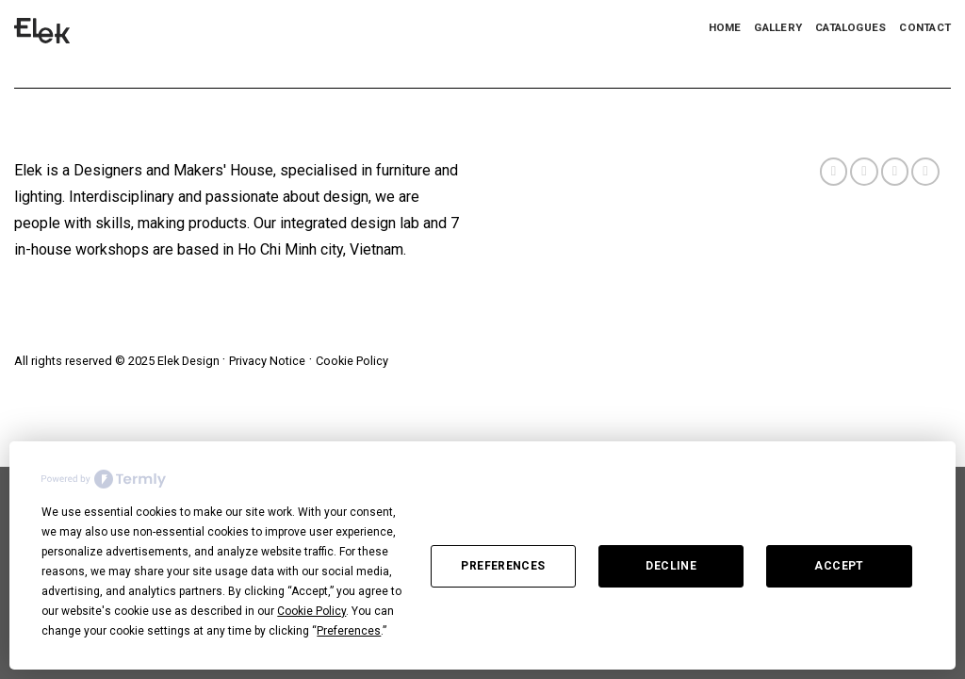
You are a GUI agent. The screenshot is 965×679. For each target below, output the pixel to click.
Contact (925, 27)
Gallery (778, 27)
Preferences (503, 565)
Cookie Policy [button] (311, 611)
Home (725, 27)
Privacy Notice (267, 361)
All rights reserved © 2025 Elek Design (118, 361)
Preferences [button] (349, 631)
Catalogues (850, 27)
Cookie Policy (352, 361)
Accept (838, 565)
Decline (671, 565)
